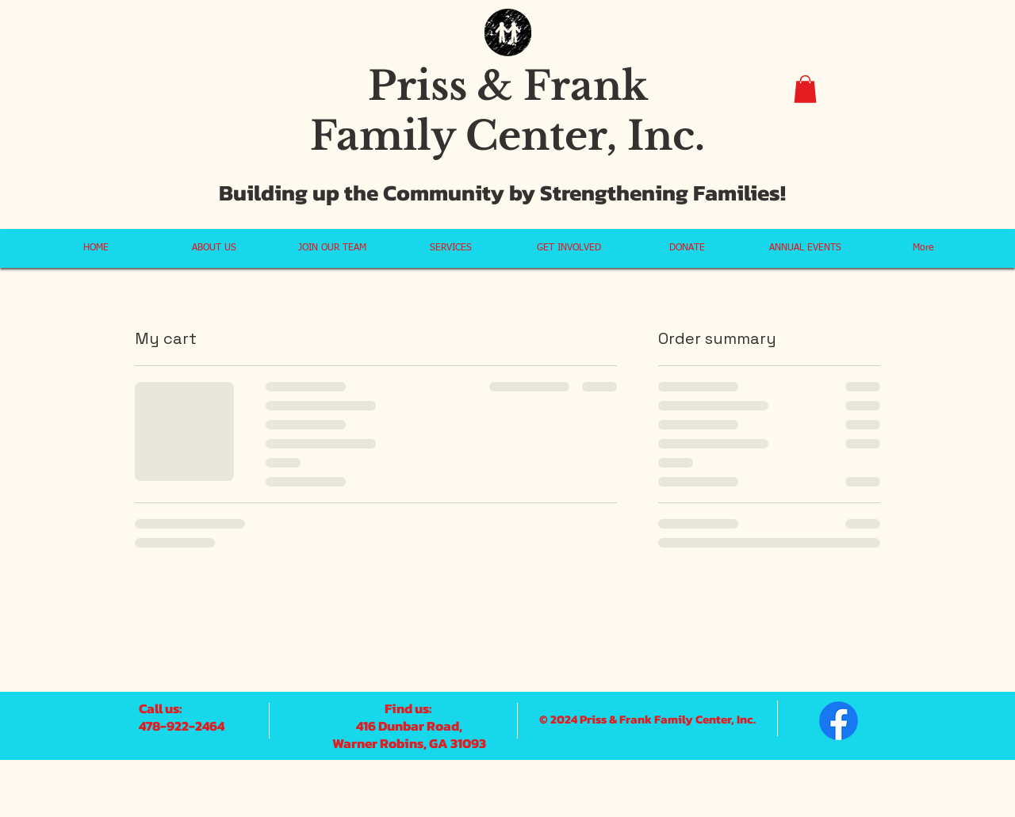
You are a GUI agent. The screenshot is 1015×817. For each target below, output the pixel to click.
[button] (805, 89)
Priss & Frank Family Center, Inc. (507, 111)
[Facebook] (838, 720)
